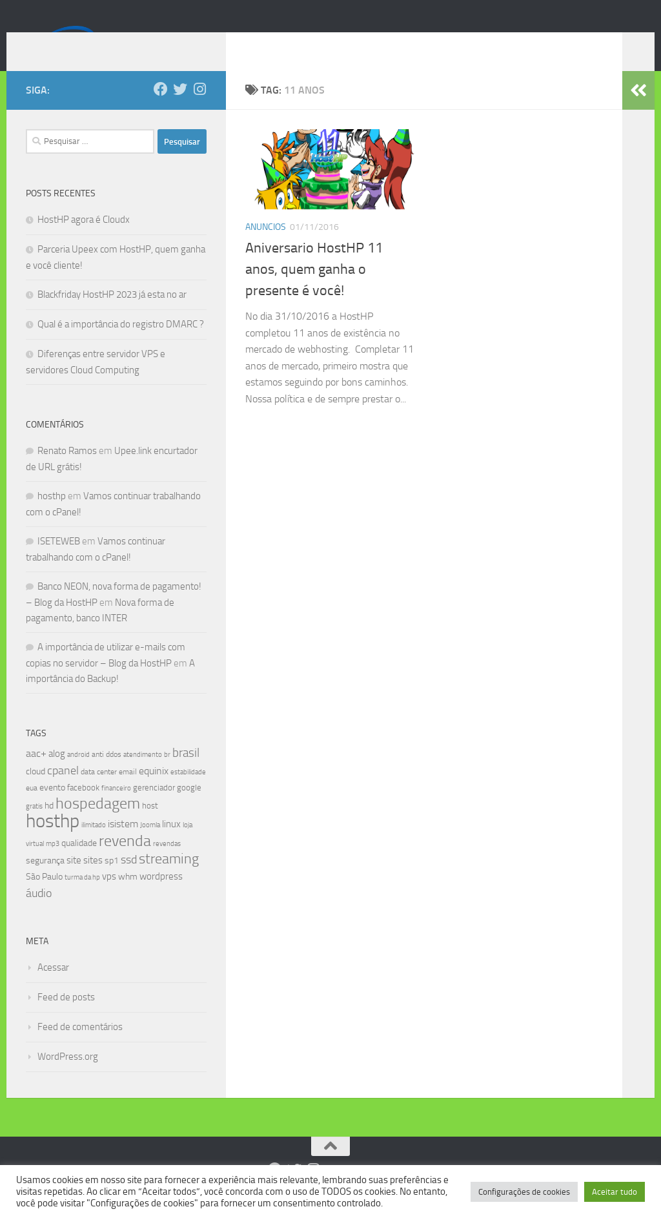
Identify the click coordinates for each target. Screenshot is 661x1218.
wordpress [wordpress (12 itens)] (161, 896)
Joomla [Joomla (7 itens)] (150, 844)
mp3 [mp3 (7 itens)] (52, 862)
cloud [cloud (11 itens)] (35, 790)
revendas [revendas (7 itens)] (167, 862)
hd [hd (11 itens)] (49, 825)
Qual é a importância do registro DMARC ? (120, 343)
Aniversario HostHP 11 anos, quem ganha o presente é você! (314, 288)
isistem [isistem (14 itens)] (123, 843)
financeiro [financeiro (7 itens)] (116, 807)
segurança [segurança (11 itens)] (45, 879)
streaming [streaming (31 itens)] (169, 878)
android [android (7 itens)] (78, 773)
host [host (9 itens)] (150, 825)
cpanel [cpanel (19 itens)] (63, 790)
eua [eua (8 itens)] (31, 807)
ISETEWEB (58, 560)
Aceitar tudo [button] (614, 1192)
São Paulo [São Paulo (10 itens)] (44, 896)
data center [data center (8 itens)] (99, 791)
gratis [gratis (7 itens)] (34, 825)
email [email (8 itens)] (128, 791)
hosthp (51, 515)
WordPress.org (67, 1076)
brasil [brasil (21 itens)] (185, 772)
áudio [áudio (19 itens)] (39, 912)
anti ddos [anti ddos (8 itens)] (106, 773)
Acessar (53, 987)
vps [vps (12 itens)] (109, 896)
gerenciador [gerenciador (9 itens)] (154, 807)
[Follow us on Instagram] (199, 108)
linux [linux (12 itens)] (171, 843)
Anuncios (265, 246)
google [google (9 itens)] (189, 807)
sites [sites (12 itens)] (93, 879)
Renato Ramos (67, 470)
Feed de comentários (80, 1046)
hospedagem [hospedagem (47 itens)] (98, 822)
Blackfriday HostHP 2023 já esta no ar (112, 314)
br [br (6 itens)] (167, 774)
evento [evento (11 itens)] (52, 806)
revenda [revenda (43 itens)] (125, 860)
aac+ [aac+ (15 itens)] (36, 773)
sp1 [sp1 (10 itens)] (112, 879)
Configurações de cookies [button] (524, 1192)
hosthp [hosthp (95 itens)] (52, 840)
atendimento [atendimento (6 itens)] (142, 774)
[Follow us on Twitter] (180, 108)
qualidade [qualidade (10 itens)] (79, 862)
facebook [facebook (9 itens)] (83, 807)
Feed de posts (66, 1016)
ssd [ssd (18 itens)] (129, 879)
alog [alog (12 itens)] (56, 773)
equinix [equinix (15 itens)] (153, 790)
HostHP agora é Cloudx (83, 239)
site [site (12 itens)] (73, 879)
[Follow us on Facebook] (161, 108)
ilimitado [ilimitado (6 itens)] (93, 844)
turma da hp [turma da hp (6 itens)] (82, 897)
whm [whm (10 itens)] (127, 896)
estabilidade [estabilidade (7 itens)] (188, 791)
